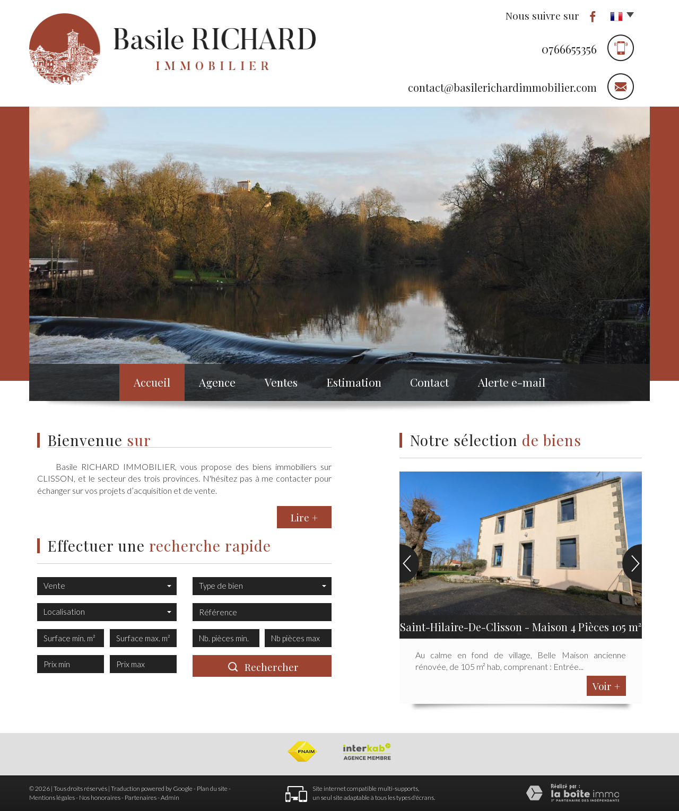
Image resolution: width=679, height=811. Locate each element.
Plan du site (212, 788)
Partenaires (140, 797)
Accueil (152, 381)
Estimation (353, 381)
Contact (429, 381)
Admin (170, 797)
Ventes (281, 381)
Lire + (304, 517)
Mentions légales (52, 797)
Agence (217, 381)
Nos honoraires (99, 797)
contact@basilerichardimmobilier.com (502, 87)
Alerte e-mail (511, 381)
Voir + (606, 686)
